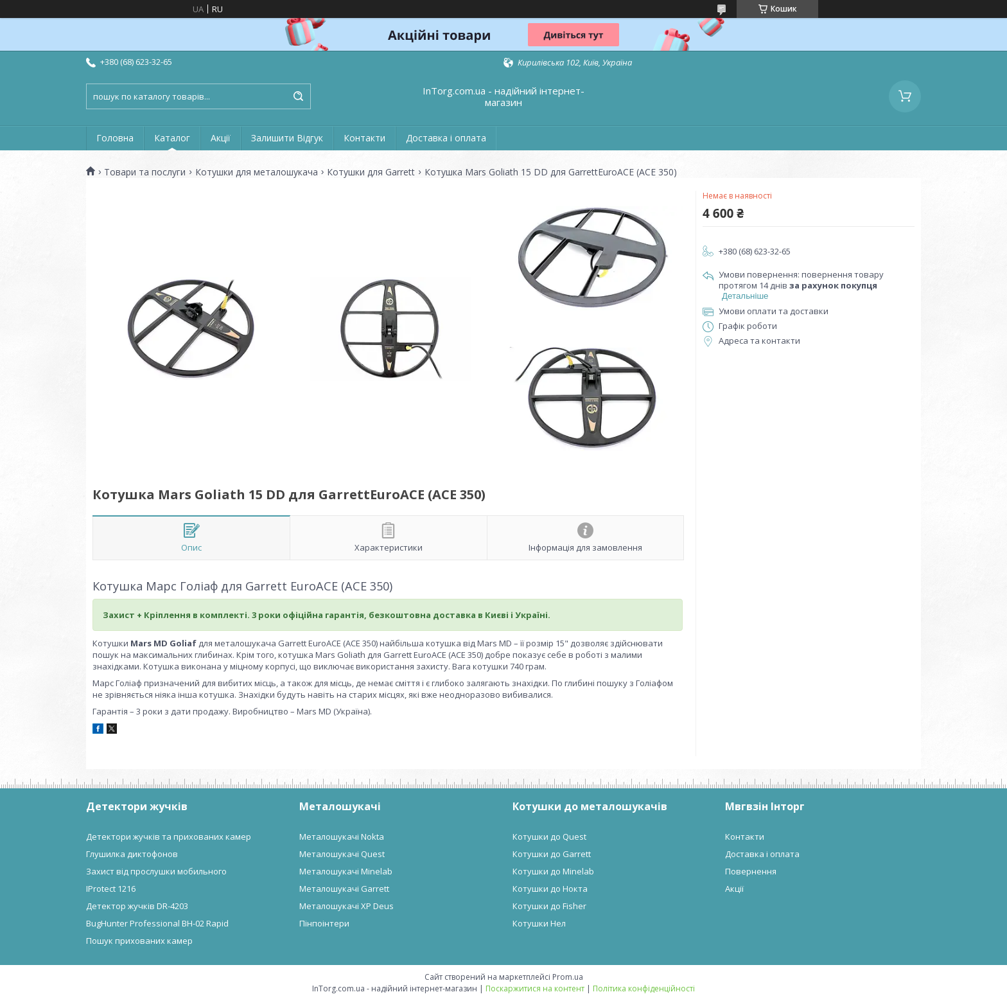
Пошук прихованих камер (139, 940)
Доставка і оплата (446, 138)
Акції (221, 138)
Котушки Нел (539, 923)
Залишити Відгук (287, 138)
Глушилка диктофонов (132, 854)
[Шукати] (298, 96)
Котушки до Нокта (550, 888)
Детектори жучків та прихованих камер (168, 836)
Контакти (364, 138)
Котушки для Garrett (371, 172)
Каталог (172, 138)
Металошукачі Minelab (345, 871)
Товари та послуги (145, 172)
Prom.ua (567, 976)
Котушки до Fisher (549, 906)
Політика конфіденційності (644, 988)
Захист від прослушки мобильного (156, 871)
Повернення (750, 871)
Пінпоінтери (324, 923)
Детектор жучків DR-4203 (137, 906)
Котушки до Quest (549, 836)
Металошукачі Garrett (344, 888)
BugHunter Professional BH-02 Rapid (157, 923)
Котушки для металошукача (256, 172)
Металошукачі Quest (342, 854)
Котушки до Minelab (553, 871)
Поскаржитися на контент (535, 988)
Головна (115, 138)
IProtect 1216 (111, 888)
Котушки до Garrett (551, 854)
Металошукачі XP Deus (346, 906)
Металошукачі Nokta (341, 836)
